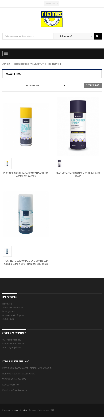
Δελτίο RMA (8, 319)
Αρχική (6, 64)
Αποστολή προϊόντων (12, 307)
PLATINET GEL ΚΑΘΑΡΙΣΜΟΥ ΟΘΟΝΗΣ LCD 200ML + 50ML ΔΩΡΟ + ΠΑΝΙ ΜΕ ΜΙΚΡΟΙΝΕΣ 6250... (26, 263)
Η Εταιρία (7, 304)
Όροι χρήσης (8, 311)
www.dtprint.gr (20, 410)
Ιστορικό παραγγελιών (13, 343)
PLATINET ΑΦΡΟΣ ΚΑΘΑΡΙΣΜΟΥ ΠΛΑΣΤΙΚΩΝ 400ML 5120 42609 (26, 175)
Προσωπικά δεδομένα (13, 315)
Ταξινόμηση (32, 85)
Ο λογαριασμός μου (11, 340)
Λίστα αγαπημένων (11, 347)
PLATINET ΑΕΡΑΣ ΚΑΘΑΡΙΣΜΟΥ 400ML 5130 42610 (78, 175)
